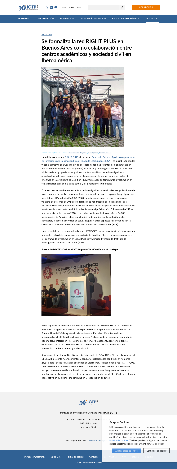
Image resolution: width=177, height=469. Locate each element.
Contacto (93, 457)
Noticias (46, 34)
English (78, 7)
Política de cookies (75, 457)
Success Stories (105, 153)
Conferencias (73, 153)
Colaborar (146, 7)
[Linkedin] (51, 7)
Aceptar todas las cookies (126, 450)
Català (63, 7)
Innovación (67, 18)
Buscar (122, 7)
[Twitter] (47, 7)
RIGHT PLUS (71, 157)
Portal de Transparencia (34, 457)
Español (71, 7)
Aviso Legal (56, 457)
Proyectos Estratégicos (125, 18)
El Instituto (24, 18)
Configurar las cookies (157, 450)
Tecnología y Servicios (93, 18)
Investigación (46, 18)
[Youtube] (55, 7)
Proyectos (83, 153)
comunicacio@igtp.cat (100, 440)
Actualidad (152, 18)
